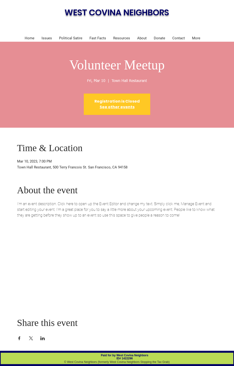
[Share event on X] (31, 338)
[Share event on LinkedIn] (42, 338)
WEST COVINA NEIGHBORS (117, 12)
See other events (117, 107)
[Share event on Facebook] (19, 338)
